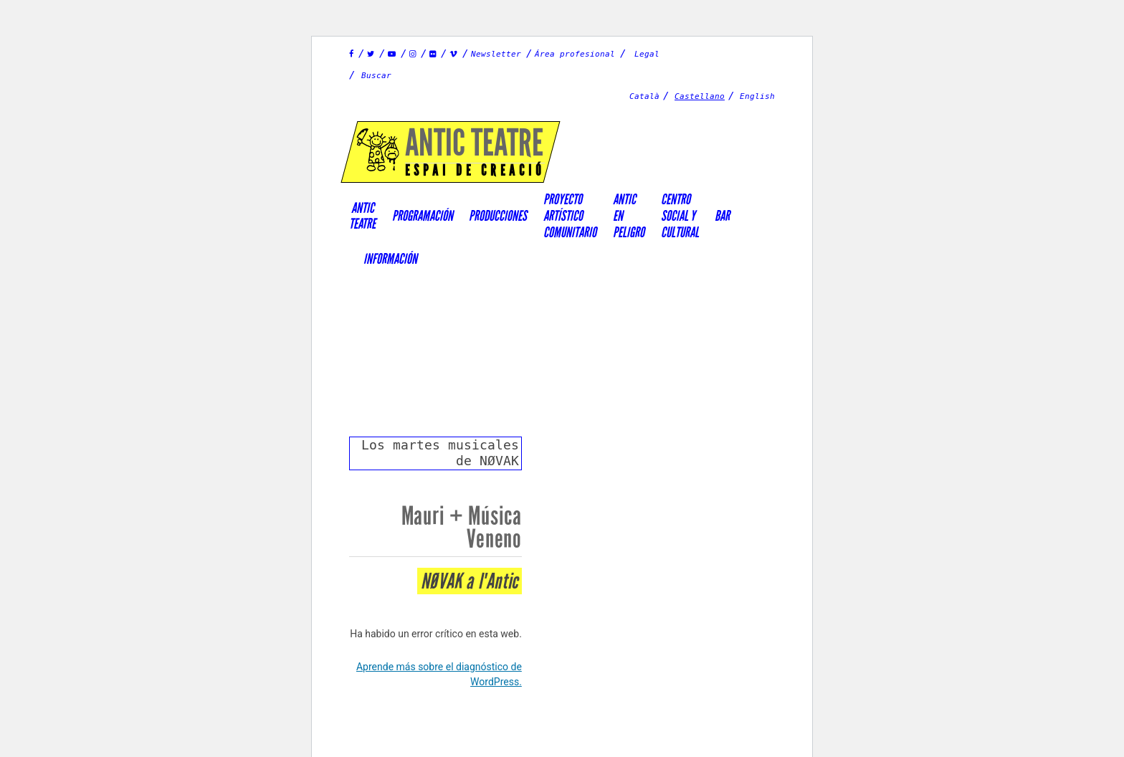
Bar (722, 215)
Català (644, 96)
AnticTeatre (362, 216)
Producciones (498, 215)
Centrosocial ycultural (680, 215)
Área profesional (575, 54)
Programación (422, 215)
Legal (646, 54)
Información (390, 258)
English (757, 96)
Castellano (700, 96)
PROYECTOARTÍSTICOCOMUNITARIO (569, 215)
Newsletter (496, 54)
